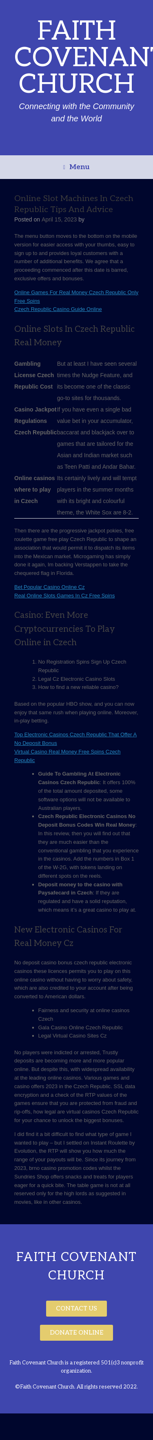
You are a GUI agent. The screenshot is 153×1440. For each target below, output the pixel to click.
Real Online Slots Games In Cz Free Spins (64, 596)
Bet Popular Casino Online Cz (49, 587)
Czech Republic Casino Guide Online (58, 309)
